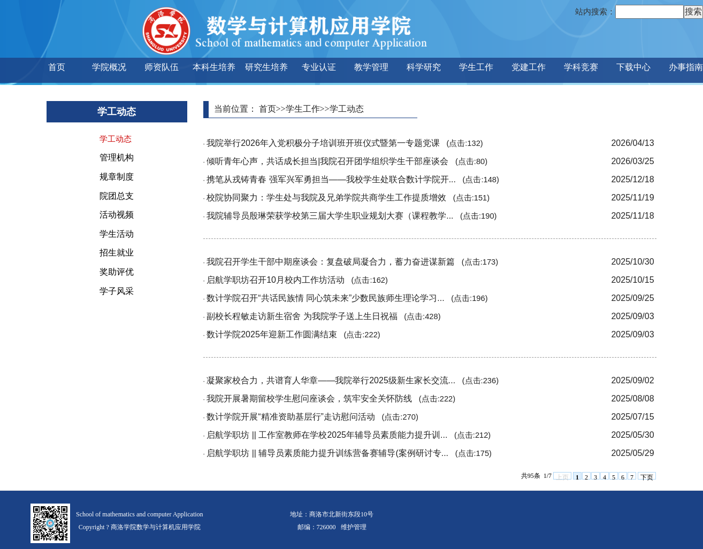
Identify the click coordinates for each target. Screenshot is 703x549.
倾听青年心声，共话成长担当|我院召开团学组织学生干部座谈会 (347, 161)
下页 (646, 477)
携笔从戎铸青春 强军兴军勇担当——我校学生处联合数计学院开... (353, 179)
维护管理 (353, 527)
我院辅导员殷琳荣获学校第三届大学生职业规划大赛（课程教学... (351, 215)
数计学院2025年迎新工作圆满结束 (293, 334)
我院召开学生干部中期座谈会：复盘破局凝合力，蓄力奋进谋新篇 (352, 261)
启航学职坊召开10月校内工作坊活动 (297, 279)
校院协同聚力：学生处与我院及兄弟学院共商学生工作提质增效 (348, 197)
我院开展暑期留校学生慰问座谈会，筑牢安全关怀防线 (331, 398)
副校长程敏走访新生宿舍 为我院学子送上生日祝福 (323, 316)
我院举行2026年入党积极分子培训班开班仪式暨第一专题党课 (345, 143)
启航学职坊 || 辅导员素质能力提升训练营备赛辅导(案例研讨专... (349, 453)
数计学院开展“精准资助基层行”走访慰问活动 (312, 416)
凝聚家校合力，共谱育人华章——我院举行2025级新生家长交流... (353, 380)
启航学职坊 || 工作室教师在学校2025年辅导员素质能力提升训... (349, 434)
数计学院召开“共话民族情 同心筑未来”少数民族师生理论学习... (347, 298)
